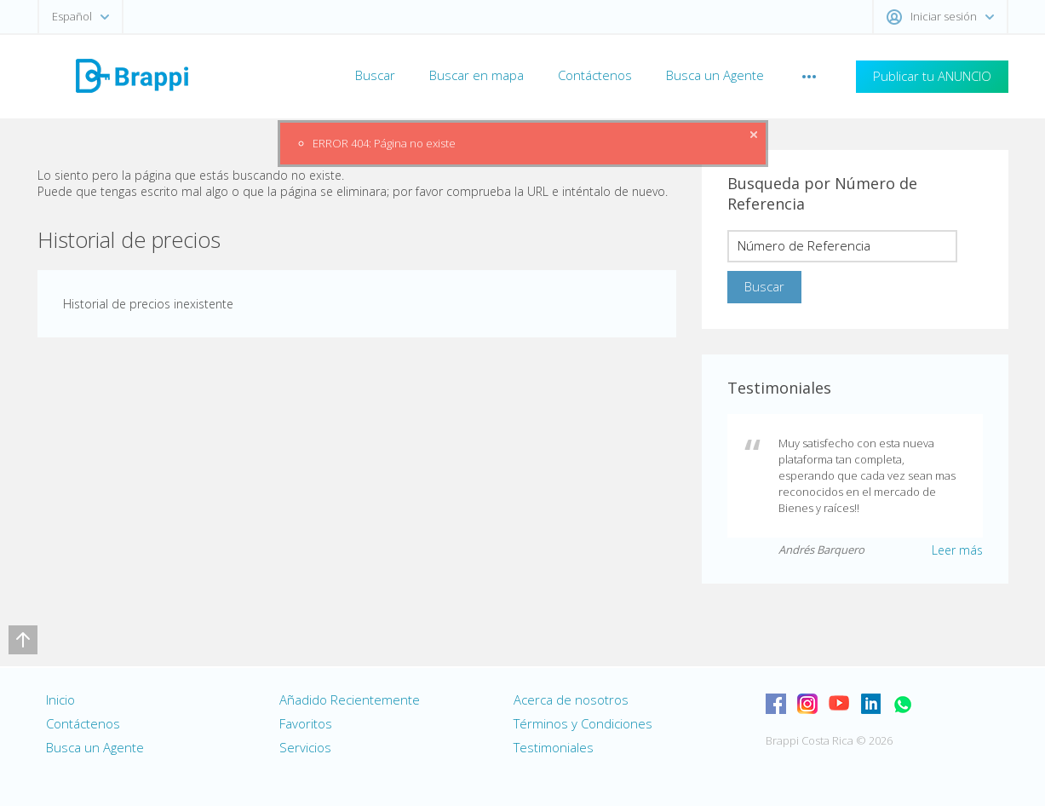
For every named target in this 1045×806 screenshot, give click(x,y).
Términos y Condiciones (583, 723)
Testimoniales (554, 747)
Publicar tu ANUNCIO (932, 75)
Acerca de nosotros (571, 699)
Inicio (60, 699)
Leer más (957, 550)
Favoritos (305, 723)
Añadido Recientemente (349, 699)
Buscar (375, 74)
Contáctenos (595, 74)
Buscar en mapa (476, 74)
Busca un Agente (715, 74)
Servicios (305, 747)
